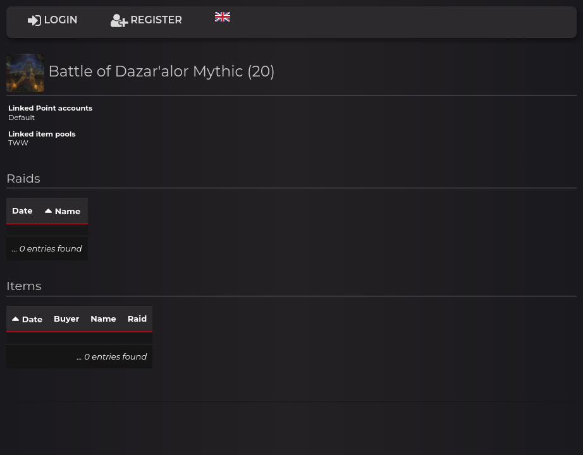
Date (22, 210)
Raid (137, 318)
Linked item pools (41, 134)
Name (67, 211)
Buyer (66, 318)
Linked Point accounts (50, 108)
